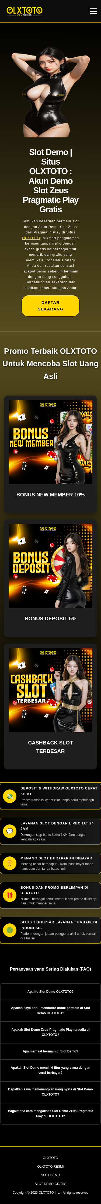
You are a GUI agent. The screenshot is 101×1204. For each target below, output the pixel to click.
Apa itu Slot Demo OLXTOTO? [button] (50, 992)
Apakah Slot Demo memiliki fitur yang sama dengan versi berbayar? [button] (50, 1070)
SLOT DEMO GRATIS (51, 1184)
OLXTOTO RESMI (50, 1166)
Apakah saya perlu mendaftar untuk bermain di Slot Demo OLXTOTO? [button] (50, 1010)
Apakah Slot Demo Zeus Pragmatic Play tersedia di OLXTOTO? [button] (50, 1032)
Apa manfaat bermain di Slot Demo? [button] (50, 1051)
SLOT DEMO (50, 1175)
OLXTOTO (31, 238)
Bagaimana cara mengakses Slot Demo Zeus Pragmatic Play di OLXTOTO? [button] (50, 1113)
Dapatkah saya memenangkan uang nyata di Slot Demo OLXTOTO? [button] (50, 1091)
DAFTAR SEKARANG (50, 305)
